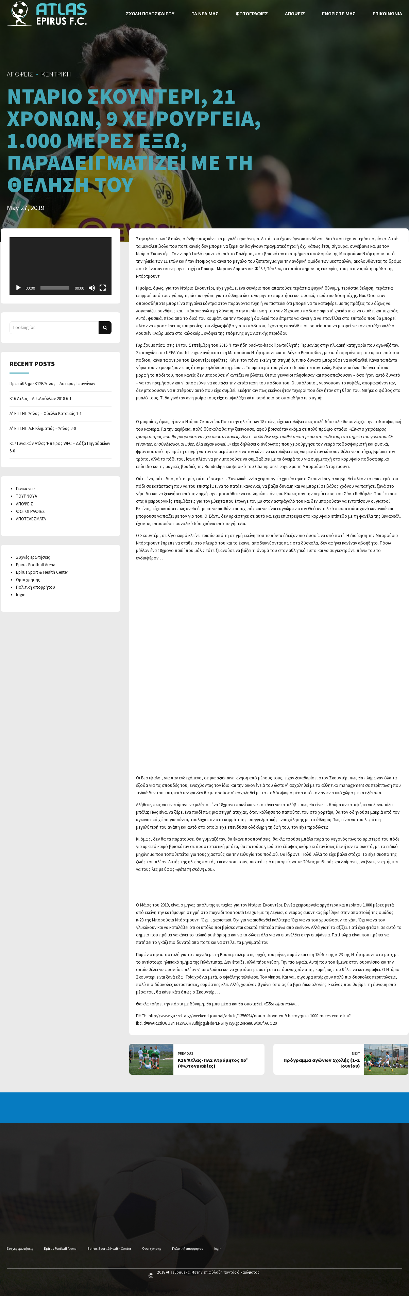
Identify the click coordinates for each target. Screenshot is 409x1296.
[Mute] (91, 287)
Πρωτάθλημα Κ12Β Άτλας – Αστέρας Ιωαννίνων (52, 383)
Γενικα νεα (25, 488)
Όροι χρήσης (28, 580)
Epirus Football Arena (35, 565)
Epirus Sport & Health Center (42, 572)
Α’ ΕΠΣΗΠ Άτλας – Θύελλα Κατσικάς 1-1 (46, 413)
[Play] (18, 287)
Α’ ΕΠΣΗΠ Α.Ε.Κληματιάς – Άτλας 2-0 (43, 428)
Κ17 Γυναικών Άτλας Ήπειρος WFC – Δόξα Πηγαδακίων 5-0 (60, 447)
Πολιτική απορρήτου (35, 587)
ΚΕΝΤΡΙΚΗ (56, 74)
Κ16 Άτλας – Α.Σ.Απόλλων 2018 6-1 (40, 398)
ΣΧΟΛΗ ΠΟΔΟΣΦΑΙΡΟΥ (150, 13)
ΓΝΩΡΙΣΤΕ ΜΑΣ (339, 13)
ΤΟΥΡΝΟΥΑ (26, 496)
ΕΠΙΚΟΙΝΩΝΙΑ (387, 13)
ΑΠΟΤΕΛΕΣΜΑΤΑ (31, 519)
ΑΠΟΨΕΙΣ (295, 13)
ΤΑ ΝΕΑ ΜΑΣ (205, 13)
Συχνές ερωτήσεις (33, 557)
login (20, 595)
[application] (61, 266)
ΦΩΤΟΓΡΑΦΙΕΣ (252, 13)
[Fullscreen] (102, 287)
